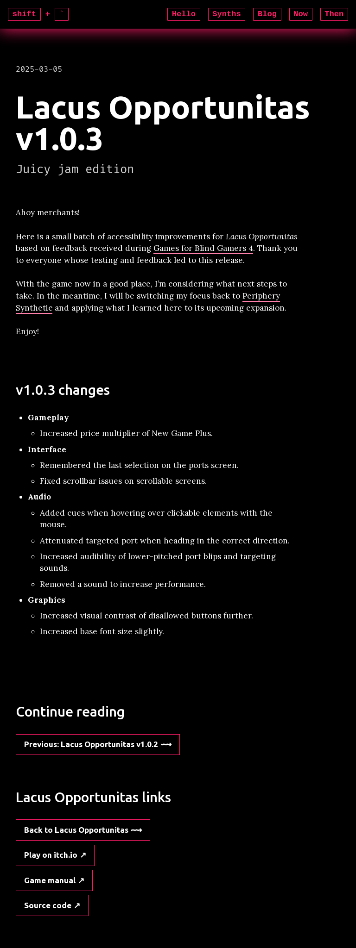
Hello (184, 14)
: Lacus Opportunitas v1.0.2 (91, 744)
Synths (226, 14)
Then (333, 14)
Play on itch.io (50, 854)
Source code (47, 905)
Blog (267, 14)
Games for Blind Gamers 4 (203, 248)
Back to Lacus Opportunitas (76, 829)
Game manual (50, 880)
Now (300, 14)
